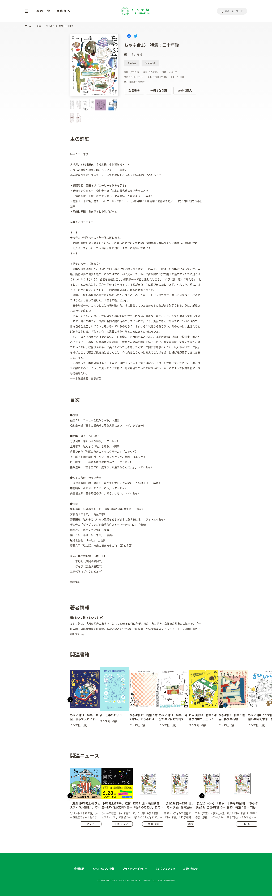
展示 (190, 824)
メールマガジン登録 (103, 868)
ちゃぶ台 (132, 63)
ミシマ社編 (150, 63)
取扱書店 (134, 90)
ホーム (28, 26)
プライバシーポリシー (135, 868)
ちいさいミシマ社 (165, 868)
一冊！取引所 (158, 90)
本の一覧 (43, 11)
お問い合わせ (190, 868)
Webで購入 (185, 90)
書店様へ (63, 11)
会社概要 (79, 868)
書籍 (39, 26)
